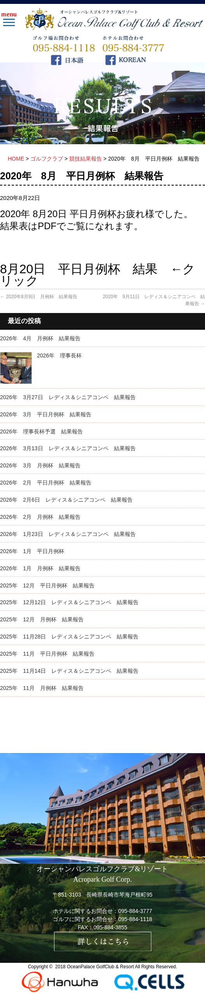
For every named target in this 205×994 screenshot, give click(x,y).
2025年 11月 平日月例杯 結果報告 (47, 654)
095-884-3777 (135, 911)
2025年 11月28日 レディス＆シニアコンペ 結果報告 (69, 636)
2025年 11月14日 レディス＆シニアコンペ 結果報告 (69, 671)
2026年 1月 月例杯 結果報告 (40, 568)
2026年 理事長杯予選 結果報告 (41, 431)
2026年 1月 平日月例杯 (32, 551)
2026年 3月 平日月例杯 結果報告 (45, 414)
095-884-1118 (135, 919)
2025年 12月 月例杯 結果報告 (42, 619)
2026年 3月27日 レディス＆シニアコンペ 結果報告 (68, 397)
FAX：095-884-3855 (103, 927)
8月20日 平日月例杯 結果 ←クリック (97, 275)
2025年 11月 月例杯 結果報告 (42, 688)
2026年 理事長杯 (59, 355)
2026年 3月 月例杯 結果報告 (40, 465)
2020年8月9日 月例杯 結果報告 (38, 296)
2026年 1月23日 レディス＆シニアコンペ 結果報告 (68, 534)
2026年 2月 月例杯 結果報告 (40, 517)
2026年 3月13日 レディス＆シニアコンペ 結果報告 (68, 448)
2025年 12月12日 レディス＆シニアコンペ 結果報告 (69, 602)
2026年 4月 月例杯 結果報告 (40, 338)
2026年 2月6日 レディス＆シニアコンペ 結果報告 (66, 500)
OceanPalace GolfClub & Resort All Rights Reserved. (122, 966)
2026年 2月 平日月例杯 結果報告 (45, 482)
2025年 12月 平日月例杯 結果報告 (47, 585)
